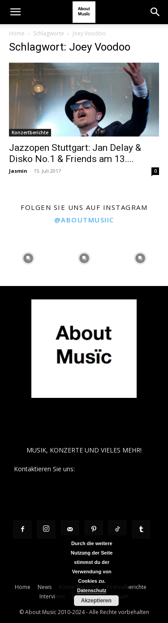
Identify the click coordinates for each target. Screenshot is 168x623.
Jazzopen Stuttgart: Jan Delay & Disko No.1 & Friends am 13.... (75, 153)
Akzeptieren (96, 600)
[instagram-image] (28, 258)
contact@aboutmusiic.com (115, 469)
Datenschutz (91, 590)
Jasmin (18, 170)
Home (17, 33)
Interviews (52, 596)
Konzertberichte (30, 132)
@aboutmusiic (84, 219)
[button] (15, 12)
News (45, 587)
